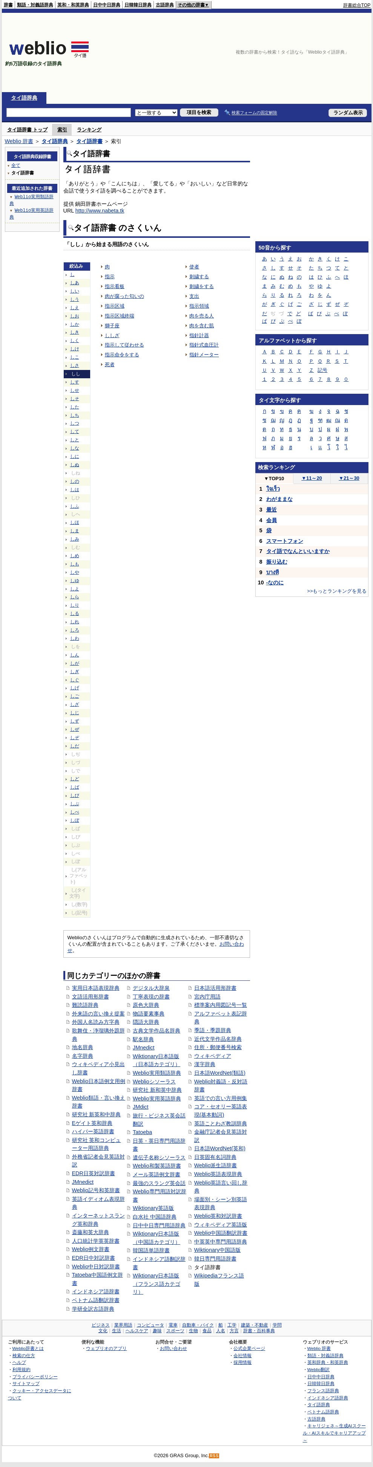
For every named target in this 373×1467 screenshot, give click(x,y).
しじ (74, 712)
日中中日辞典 (106, 5)
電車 (173, 1325)
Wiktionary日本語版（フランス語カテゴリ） (156, 1284)
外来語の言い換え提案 (98, 1014)
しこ (74, 357)
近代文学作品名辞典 (218, 1039)
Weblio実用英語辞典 (157, 1099)
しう (74, 299)
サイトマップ (26, 1383)
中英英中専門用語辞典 (220, 1242)
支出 (194, 296)
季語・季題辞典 (212, 1030)
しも (74, 564)
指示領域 (199, 306)
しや (74, 572)
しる (74, 613)
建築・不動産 (254, 1325)
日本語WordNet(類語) (220, 1073)
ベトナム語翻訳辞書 (96, 1300)
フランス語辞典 (323, 1390)
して (74, 431)
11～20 (311, 478)
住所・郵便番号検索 (218, 1047)
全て (15, 165)
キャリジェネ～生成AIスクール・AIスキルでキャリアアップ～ (334, 1432)
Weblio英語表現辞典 (218, 1174)
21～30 (349, 478)
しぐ (74, 680)
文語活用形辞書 (90, 997)
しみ (74, 539)
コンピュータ (150, 1325)
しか (74, 324)
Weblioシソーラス (154, 1082)
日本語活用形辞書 (215, 988)
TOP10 (274, 478)
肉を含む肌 (201, 325)
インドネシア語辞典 (327, 1397)
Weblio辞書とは (28, 1348)
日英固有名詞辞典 (215, 1157)
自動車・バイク (198, 1325)
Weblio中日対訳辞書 (96, 1267)
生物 (193, 1330)
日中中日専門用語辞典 (159, 1225)
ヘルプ (19, 1362)
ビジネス (101, 1325)
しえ (74, 307)
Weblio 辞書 (19, 141)
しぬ (74, 464)
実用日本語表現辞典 (96, 988)
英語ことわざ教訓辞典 (220, 1123)
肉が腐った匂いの (124, 296)
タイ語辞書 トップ (27, 130)
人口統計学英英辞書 (96, 1241)
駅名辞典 (143, 1039)
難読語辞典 (85, 1005)
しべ (74, 812)
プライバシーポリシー (35, 1376)
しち (74, 415)
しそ (74, 398)
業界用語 (123, 1325)
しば (74, 787)
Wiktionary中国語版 (217, 1250)
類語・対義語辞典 (35, 5)
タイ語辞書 (89, 141)
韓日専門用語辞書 (215, 1259)
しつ (74, 423)
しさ (74, 365)
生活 (116, 1330)
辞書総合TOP (357, 5)
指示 (110, 276)
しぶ (74, 803)
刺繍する (199, 276)
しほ (74, 522)
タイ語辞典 (24, 98)
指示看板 (114, 286)
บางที (272, 572)
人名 (220, 1330)
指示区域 (114, 306)
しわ (74, 638)
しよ (74, 589)
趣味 (157, 1330)
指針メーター (204, 355)
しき (74, 332)
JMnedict (83, 1182)
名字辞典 (82, 1056)
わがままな (279, 499)
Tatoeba (142, 1132)
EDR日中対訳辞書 (93, 1258)
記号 (322, 370)
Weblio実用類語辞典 (157, 1073)
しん (74, 655)
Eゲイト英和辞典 (92, 1123)
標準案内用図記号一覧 (220, 1005)
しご (74, 696)
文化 (102, 1330)
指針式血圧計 (204, 345)
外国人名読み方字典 (96, 1022)
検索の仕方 (23, 1355)
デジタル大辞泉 (151, 988)
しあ (74, 282)
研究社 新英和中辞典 (96, 1114)
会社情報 (242, 1355)
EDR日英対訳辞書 (93, 1173)
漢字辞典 (204, 1064)
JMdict (141, 1107)
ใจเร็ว (273, 489)
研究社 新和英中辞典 (157, 1090)
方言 (234, 1330)
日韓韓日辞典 (138, 5)
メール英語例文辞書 (156, 1174)
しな (74, 448)
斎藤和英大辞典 (90, 1232)
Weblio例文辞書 (91, 1249)
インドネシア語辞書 (96, 1291)
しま (74, 530)
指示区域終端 (119, 316)
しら (74, 596)
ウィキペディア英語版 (220, 1225)
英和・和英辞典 (73, 5)
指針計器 (199, 335)
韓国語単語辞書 (151, 1250)
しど (74, 778)
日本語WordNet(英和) (220, 1148)
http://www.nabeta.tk (99, 211)
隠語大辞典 (146, 1022)
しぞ (74, 737)
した (74, 407)
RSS (214, 1456)
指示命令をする (122, 355)
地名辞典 (82, 1047)
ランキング (89, 130)
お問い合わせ (173, 1348)
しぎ (74, 671)
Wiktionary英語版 (153, 1208)
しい (74, 291)
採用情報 (242, 1362)
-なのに (275, 582)
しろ (74, 630)
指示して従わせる (124, 345)
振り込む (276, 562)
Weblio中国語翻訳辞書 (221, 1233)
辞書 (8, 5)
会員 (271, 520)
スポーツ (175, 1330)
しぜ (74, 729)
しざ (74, 704)
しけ (74, 348)
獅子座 (112, 325)
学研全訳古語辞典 (93, 1309)
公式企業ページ (249, 1348)
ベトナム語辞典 (323, 1411)
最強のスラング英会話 (159, 1183)
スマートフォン (284, 541)
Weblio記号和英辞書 (96, 1190)
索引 (62, 130)
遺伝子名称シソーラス (159, 1157)
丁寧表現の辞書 (151, 997)
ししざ (112, 335)
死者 (110, 364)
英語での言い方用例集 (220, 1098)
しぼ (74, 820)
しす (74, 382)
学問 (277, 1325)
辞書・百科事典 (259, 1330)
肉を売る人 (201, 316)
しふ (74, 506)
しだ (74, 746)
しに (74, 456)
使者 (194, 267)
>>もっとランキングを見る (337, 591)
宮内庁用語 (207, 997)
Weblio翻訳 (318, 1369)
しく (74, 340)
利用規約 (21, 1369)
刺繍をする (201, 286)
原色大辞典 (146, 1005)
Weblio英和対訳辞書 (218, 1216)
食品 (207, 1330)
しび (74, 795)
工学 (231, 1325)
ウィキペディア (212, 1056)
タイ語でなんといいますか (298, 551)
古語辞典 (165, 5)
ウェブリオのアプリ (106, 1348)
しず (74, 721)
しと (74, 439)
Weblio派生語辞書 (215, 1165)
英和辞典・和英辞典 (327, 1362)
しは (74, 489)
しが (74, 663)
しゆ (74, 580)
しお (74, 316)
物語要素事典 (148, 1014)
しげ (74, 687)
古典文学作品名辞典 (156, 1031)
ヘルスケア (137, 1330)
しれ (74, 621)
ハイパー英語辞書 (93, 1131)
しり (74, 605)
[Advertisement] (327, 52)
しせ (74, 390)
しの (74, 481)
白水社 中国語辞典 (155, 1217)
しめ (74, 555)
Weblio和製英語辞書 (157, 1166)
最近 (271, 510)
